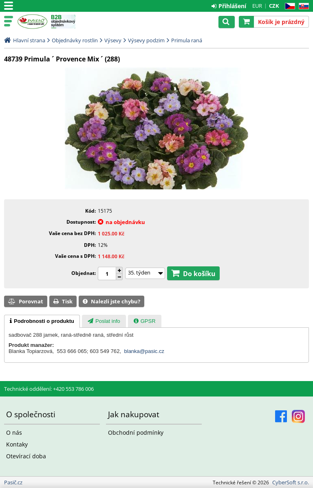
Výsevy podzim (146, 40)
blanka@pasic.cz (144, 351)
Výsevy (112, 40)
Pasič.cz (32, 21)
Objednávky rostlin (75, 40)
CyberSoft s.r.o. (290, 482)
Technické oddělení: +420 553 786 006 (49, 388)
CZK (274, 5)
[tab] (42, 321)
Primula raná (186, 40)
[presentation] (41, 321)
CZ (288, 6)
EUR (257, 5)
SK (302, 6)
